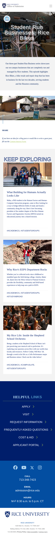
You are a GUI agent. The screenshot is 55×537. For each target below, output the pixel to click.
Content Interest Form (18, 141)
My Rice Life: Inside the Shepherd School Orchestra (25, 337)
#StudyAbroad (15, 297)
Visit (26, 414)
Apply (26, 406)
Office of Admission (15, 6)
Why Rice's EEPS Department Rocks (27, 269)
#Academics (13, 231)
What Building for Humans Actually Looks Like (26, 194)
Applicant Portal (26, 445)
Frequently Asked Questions (26, 429)
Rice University (13, 4)
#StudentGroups (30, 231)
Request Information (26, 422)
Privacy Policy (21, 532)
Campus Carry (43, 532)
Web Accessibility (32, 532)
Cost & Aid (26, 437)
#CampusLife (27, 365)
